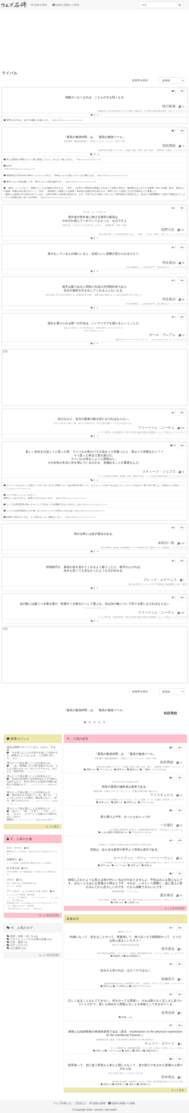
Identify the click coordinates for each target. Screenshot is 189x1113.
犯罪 (106, 1084)
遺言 (131, 1084)
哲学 (104, 865)
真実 (130, 802)
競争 (120, 769)
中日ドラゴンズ (139, 986)
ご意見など (80, 1103)
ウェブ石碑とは (62, 1103)
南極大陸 (150, 1050)
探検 (138, 1050)
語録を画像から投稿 (65, 4)
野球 (106, 986)
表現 (127, 1050)
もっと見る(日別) (49, 915)
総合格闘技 (131, 956)
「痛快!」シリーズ (153, 769)
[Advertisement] (94, 39)
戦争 (103, 802)
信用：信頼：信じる (22, 936)
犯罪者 (119, 1084)
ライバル (105, 769)
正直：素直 (17, 942)
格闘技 (117, 956)
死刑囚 (143, 1084)
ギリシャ (146, 802)
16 (174, 445)
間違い (125, 1017)
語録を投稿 (39, 4)
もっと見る (52, 826)
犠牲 (117, 802)
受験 (89, 769)
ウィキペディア (179, 111)
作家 (117, 902)
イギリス (113, 1050)
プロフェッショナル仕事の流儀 (29, 939)
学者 (99, 1050)
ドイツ (119, 865)
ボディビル (17, 945)
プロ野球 (121, 986)
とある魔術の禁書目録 (113, 832)
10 (95, 154)
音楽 (134, 865)
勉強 (133, 769)
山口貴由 (16, 948)
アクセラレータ (140, 832)
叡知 (147, 865)
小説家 (132, 902)
